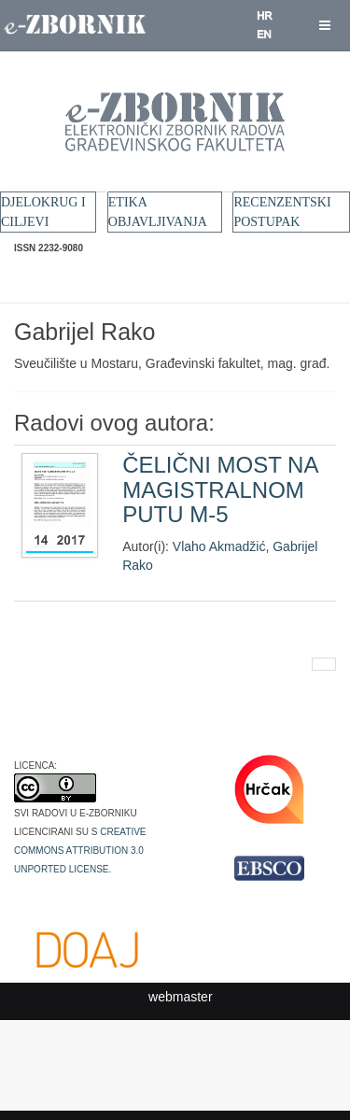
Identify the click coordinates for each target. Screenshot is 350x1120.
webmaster (180, 996)
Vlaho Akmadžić (219, 546)
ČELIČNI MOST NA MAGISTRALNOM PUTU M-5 (219, 489)
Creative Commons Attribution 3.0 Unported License (80, 849)
